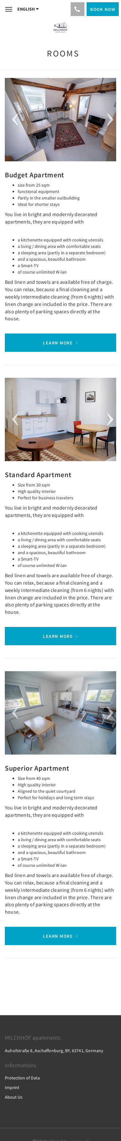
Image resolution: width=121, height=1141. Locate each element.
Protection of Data (22, 1078)
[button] (13, 119)
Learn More (58, 343)
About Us (13, 1097)
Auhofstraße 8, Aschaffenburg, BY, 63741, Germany (54, 1050)
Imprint (12, 1087)
